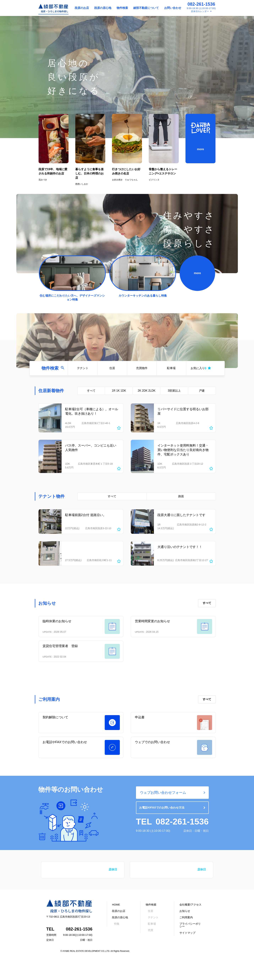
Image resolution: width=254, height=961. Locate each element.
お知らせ (184, 910)
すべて (91, 390)
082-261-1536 (201, 4)
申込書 (139, 717)
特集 (116, 923)
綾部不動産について (146, 7)
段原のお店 (82, 7)
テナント (82, 368)
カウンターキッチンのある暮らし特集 (143, 295)
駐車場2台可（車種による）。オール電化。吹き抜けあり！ (91, 411)
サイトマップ (187, 932)
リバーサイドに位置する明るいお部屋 (183, 411)
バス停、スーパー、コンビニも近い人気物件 (90, 448)
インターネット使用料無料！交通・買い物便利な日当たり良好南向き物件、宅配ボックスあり (183, 450)
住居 (112, 368)
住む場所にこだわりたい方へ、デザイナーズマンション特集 (72, 297)
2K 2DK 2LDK (146, 390)
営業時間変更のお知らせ (152, 621)
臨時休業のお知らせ (57, 621)
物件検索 (122, 7)
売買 (150, 930)
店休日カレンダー (200, 11)
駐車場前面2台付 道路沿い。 (85, 515)
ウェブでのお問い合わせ (152, 742)
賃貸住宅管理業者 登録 (60, 646)
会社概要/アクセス (190, 904)
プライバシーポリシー (190, 925)
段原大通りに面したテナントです (181, 515)
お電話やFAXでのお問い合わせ (65, 742)
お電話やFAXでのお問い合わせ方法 (161, 807)
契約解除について (55, 717)
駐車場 (171, 368)
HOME (116, 904)
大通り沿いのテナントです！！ (179, 547)
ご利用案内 (186, 917)
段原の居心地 (102, 7)
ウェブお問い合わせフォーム (163, 793)
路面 (181, 496)
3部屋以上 (174, 390)
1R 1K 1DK (119, 390)
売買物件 (142, 368)
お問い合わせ (172, 7)
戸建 (202, 390)
